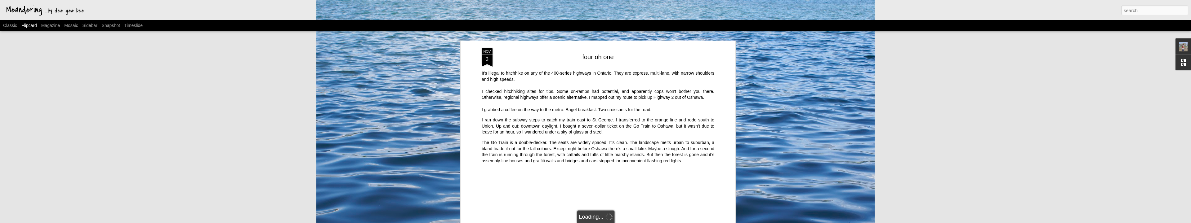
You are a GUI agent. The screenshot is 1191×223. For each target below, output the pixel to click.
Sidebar (90, 25)
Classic (10, 25)
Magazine (50, 25)
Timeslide (133, 25)
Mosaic (71, 25)
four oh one (597, 46)
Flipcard (29, 25)
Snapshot (111, 25)
